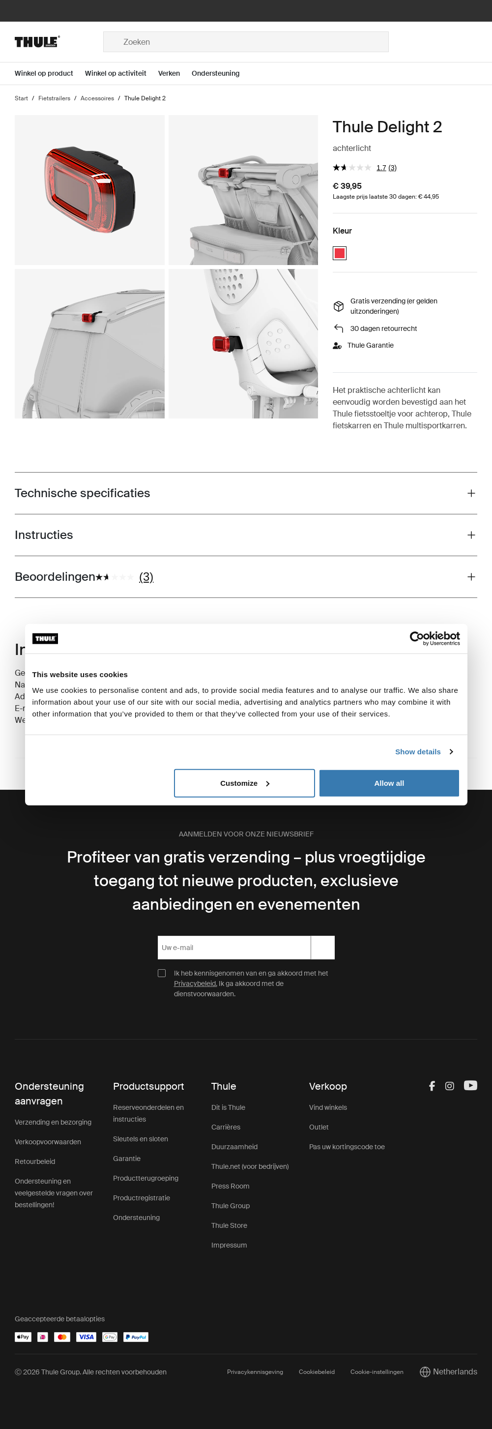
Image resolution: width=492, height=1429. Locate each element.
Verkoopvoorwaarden (48, 1141)
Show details (418, 751)
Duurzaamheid (234, 1146)
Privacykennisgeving (255, 1372)
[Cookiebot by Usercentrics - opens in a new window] (417, 638)
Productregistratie (141, 1197)
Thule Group (230, 1205)
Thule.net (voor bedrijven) (250, 1166)
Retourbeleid (35, 1161)
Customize (244, 782)
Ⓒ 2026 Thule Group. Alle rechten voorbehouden (91, 1372)
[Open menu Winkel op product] (50, 73)
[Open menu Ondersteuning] (222, 73)
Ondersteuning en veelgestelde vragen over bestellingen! (54, 1193)
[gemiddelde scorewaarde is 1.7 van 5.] (360, 167)
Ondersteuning (136, 1217)
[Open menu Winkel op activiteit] (121, 73)
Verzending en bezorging (53, 1122)
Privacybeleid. (195, 983)
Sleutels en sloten (140, 1138)
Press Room (230, 1186)
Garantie (127, 1158)
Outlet (319, 1127)
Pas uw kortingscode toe (347, 1146)
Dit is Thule (228, 1107)
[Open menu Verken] (175, 73)
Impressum (229, 1245)
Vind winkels (328, 1107)
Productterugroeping (145, 1178)
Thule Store (229, 1225)
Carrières (225, 1127)
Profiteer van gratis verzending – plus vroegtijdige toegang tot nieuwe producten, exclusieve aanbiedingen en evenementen (246, 881)
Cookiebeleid (317, 1372)
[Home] (59, 42)
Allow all (390, 782)
